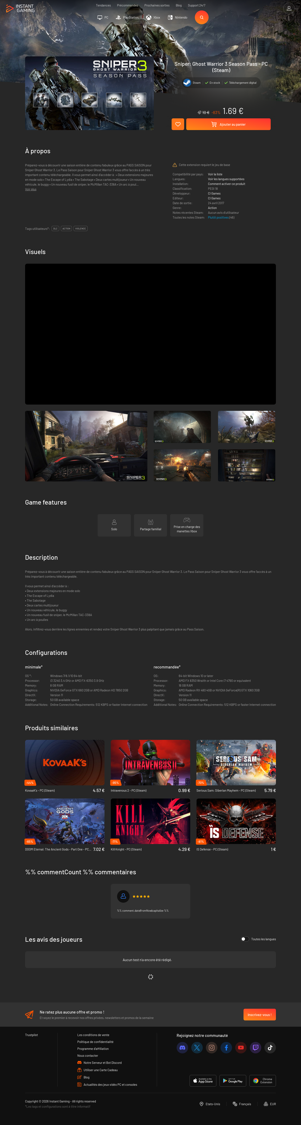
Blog (179, 5)
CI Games (214, 193)
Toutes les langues (258, 939)
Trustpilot (31, 1035)
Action (212, 208)
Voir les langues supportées (226, 179)
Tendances (103, 5)
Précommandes (127, 5)
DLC (55, 228)
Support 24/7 (196, 5)
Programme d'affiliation (93, 1048)
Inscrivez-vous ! (260, 1014)
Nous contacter (87, 1055)
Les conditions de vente (93, 1035)
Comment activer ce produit (226, 184)
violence (80, 228)
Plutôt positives (218, 217)
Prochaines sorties (157, 5)
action (66, 228)
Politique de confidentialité (95, 1042)
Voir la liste (215, 174)
